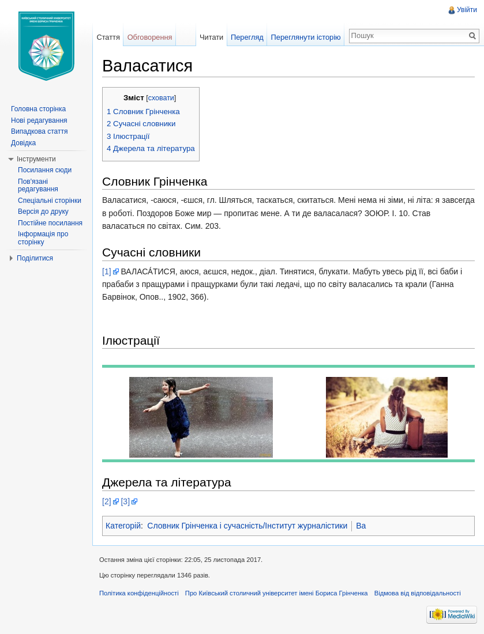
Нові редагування (39, 120)
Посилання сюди (45, 170)
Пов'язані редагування (38, 186)
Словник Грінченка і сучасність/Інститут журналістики (247, 525)
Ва (361, 525)
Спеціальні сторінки (49, 201)
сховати (161, 98)
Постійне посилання (50, 223)
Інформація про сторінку (43, 238)
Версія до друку (43, 211)
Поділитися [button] (35, 258)
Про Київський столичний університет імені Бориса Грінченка (276, 593)
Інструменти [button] (36, 159)
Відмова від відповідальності (417, 593)
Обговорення (149, 37)
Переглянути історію (306, 37)
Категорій (123, 525)
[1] (106, 271)
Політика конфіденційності (139, 593)
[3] (125, 501)
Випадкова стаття (39, 131)
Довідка (23, 143)
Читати (211, 37)
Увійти (467, 10)
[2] (106, 501)
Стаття (107, 37)
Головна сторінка (38, 109)
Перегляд (247, 37)
